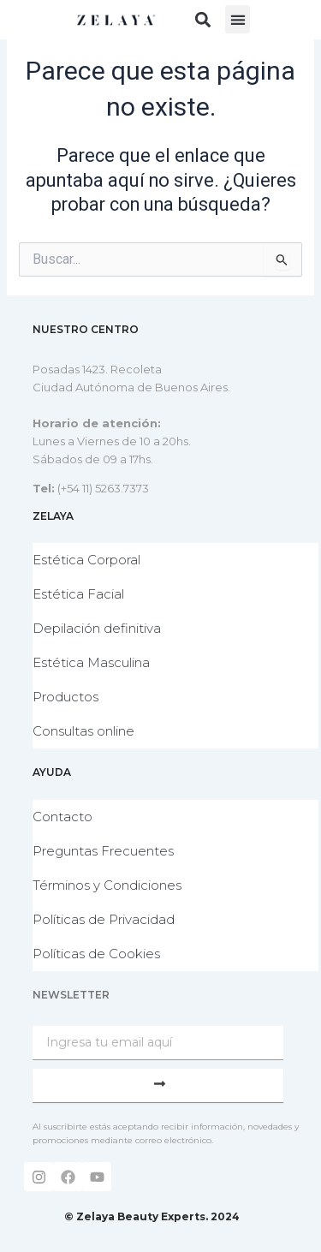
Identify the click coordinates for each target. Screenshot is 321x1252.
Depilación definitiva (97, 628)
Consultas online (83, 731)
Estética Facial (78, 594)
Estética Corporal (86, 559)
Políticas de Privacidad (104, 919)
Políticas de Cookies (96, 953)
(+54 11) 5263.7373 (103, 488)
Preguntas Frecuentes (103, 851)
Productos (65, 697)
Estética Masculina (91, 662)
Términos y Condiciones (107, 885)
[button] (202, 19)
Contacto (62, 816)
